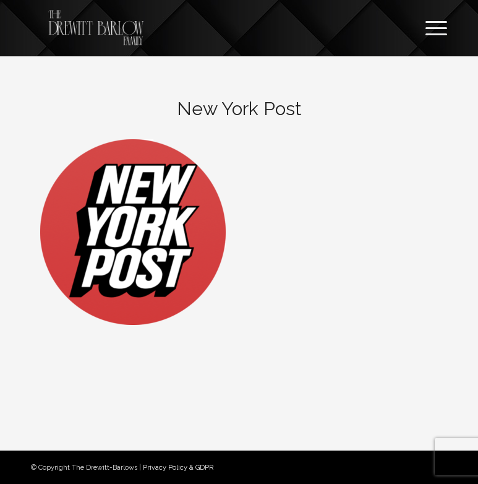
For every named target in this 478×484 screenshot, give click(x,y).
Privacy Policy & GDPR (178, 468)
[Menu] (430, 28)
